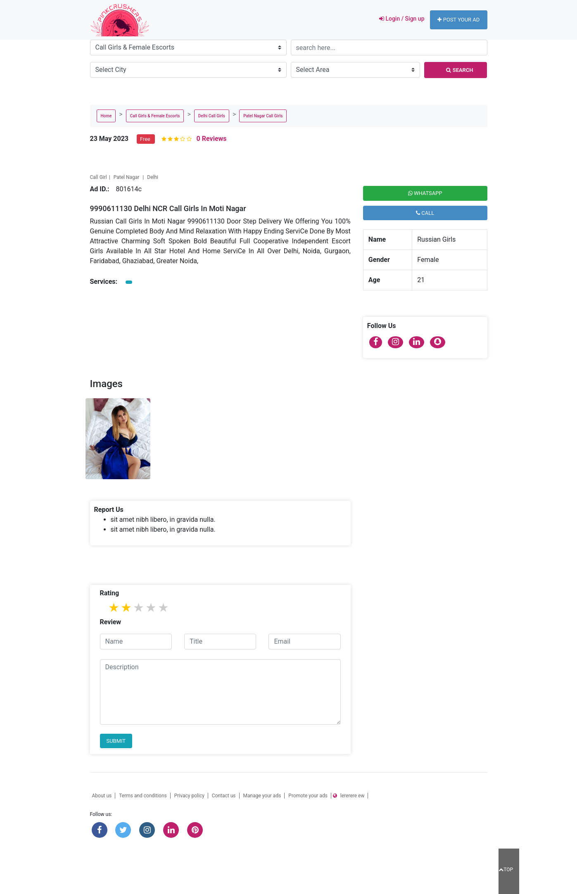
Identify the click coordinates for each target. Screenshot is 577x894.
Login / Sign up (401, 18)
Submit (116, 741)
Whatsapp (425, 193)
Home (106, 116)
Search (459, 70)
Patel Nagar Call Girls (263, 116)
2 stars (127, 607)
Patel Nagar (127, 177)
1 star (114, 607)
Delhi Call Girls (211, 116)
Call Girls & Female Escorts (155, 116)
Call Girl (98, 177)
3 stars (139, 607)
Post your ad (458, 20)
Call (425, 213)
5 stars (164, 607)
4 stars (151, 607)
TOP (506, 870)
